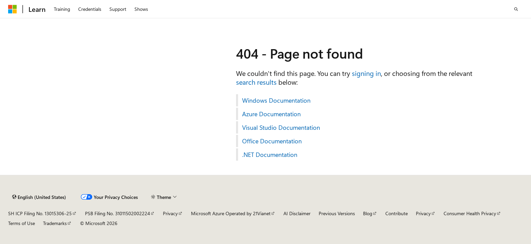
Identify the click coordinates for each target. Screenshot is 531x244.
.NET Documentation (269, 154)
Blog (367, 213)
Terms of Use (21, 223)
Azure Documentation (271, 114)
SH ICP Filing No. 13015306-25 (40, 213)
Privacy (170, 213)
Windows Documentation (276, 100)
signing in (366, 73)
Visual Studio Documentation (281, 127)
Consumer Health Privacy (470, 213)
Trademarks (55, 223)
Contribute (396, 213)
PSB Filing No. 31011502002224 (117, 213)
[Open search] (516, 9)
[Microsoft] (12, 9)
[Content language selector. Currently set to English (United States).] (39, 196)
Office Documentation (272, 141)
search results (256, 81)
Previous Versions (337, 213)
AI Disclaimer (297, 213)
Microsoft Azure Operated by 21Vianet (231, 213)
